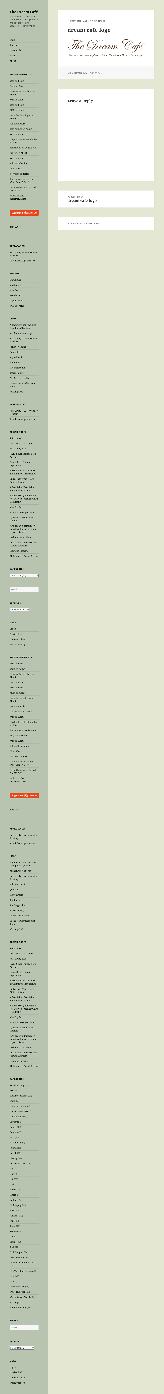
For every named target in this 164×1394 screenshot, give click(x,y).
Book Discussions (18, 1095)
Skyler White (16, 300)
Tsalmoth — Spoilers (20, 537)
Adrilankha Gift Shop (21, 333)
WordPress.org (17, 644)
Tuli (12, 1281)
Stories (13, 45)
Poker (13, 1210)
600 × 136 (97, 72)
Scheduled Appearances (22, 260)
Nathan (13, 1200)
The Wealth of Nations (21, 1271)
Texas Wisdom (17, 1257)
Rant (12, 1220)
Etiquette (14, 1121)
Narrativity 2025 (18, 448)
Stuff (12, 1247)
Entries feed (16, 634)
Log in (13, 628)
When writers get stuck (22, 512)
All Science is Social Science (24, 556)
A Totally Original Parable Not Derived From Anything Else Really (24, 498)
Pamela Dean (16, 295)
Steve (12, 1241)
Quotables (15, 352)
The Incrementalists (20, 378)
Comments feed (18, 639)
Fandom (14, 1132)
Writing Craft (16, 391)
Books (13, 39)
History (13, 1158)
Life (12, 1179)
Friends (14, 1147)
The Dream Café (24, 11)
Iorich (26, 173)
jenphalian (15, 285)
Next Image (98, 21)
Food (12, 1137)
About (13, 60)
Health (13, 1153)
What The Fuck (17, 1291)
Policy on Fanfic (18, 346)
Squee (13, 1236)
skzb (12, 80)
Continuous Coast (19, 1111)
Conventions (16, 1116)
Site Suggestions (18, 367)
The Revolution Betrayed (22, 1262)
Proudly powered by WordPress (84, 223)
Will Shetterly (17, 305)
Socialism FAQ (17, 372)
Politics (13, 1215)
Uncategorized (17, 1286)
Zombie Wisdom (18, 1307)
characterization (18, 1106)
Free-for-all (16, 1142)
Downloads (15, 50)
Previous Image (79, 21)
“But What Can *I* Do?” (22, 443)
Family (13, 1127)
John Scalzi (15, 290)
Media (13, 1189)
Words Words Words (20, 1297)
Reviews (14, 1231)
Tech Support (16, 1252)
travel (13, 1276)
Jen (11, 1168)
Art (11, 1090)
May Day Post (16, 507)
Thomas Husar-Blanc (20, 91)
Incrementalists (18, 1163)
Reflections (30, 147)
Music (13, 55)
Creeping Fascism (19, 550)
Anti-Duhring (17, 1085)
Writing (14, 1302)
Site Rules (15, 362)
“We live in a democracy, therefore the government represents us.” (23, 528)
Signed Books (16, 357)
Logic (12, 1184)
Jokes (12, 1173)
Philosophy (15, 1205)
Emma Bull (15, 279)
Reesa (13, 1226)
